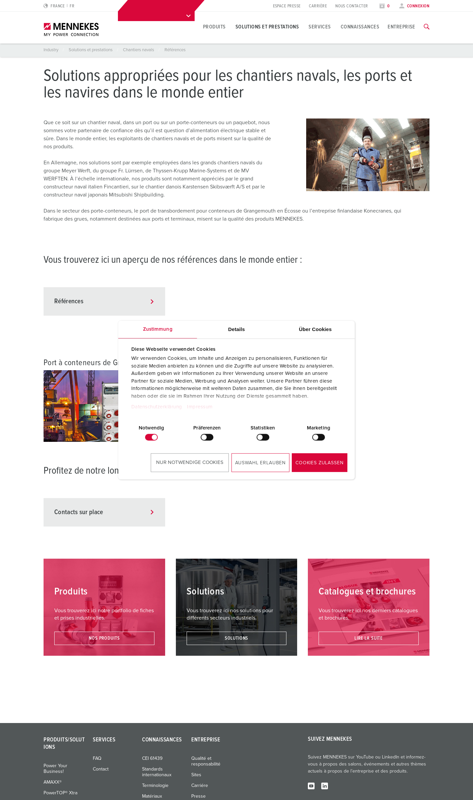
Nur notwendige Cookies (189, 462)
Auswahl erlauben (260, 463)
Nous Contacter (351, 6)
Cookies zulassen (319, 463)
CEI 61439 (152, 758)
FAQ (97, 758)
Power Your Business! (55, 769)
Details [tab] (236, 329)
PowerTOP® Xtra (60, 793)
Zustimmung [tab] (158, 329)
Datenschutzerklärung (156, 406)
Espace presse (287, 6)
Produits (214, 26)
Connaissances (360, 26)
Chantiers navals (139, 50)
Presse (198, 796)
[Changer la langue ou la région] (59, 6)
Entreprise (401, 26)
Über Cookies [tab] (315, 329)
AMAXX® (53, 782)
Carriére (199, 785)
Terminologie (155, 785)
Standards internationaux (157, 772)
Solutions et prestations (267, 26)
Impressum (200, 406)
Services (320, 26)
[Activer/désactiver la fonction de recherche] (426, 26)
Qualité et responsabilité (205, 761)
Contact (101, 769)
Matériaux (152, 796)
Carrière (318, 6)
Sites (196, 775)
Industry (51, 50)
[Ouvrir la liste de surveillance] (385, 6)
